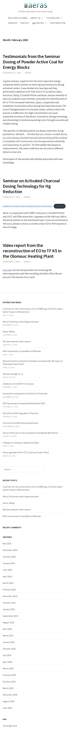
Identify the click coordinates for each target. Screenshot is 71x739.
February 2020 (9, 675)
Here (5, 270)
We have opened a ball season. (17, 341)
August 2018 (8, 701)
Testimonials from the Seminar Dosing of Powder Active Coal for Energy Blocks (33, 61)
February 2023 (9, 589)
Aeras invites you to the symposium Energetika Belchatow (30, 432)
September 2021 (10, 616)
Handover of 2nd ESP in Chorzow (18, 383)
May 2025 (7, 543)
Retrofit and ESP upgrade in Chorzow (20, 413)
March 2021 (8, 635)
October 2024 (9, 556)
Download (60, 206)
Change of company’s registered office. (21, 442)
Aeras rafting (9, 331)
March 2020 (8, 668)
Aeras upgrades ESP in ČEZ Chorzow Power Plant (26, 452)
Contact (25, 23)
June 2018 (7, 707)
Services (12, 23)
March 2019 (8, 688)
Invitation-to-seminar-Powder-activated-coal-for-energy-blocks (27, 206)
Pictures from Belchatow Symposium (20, 423)
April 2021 (7, 629)
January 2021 (9, 642)
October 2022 (9, 602)
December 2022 (10, 596)
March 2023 (8, 583)
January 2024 (9, 563)
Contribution (57, 23)
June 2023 (7, 569)
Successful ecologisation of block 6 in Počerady (25, 393)
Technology (53, 18)
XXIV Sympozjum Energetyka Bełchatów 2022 (24, 403)
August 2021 (8, 622)
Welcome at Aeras (18, 18)
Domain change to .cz (13, 373)
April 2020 (7, 662)
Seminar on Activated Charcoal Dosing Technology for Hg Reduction (31, 186)
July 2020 (7, 655)
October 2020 (9, 648)
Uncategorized (10, 725)
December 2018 (10, 694)
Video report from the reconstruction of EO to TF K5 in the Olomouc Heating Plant (32, 250)
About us (35, 18)
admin (28, 72)
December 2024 (10, 550)
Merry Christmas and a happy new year (21, 321)
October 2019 (9, 681)
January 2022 (9, 609)
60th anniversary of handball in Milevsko (22, 351)
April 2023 (7, 576)
